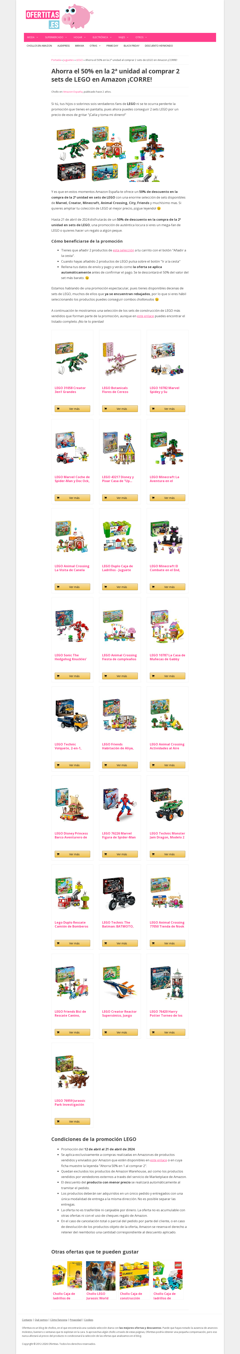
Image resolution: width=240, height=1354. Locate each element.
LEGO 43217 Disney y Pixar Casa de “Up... (118, 479)
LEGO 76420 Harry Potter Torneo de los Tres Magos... (166, 1013)
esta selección (123, 250)
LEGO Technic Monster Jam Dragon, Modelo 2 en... (167, 835)
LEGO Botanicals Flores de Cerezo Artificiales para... (116, 390)
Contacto (27, 1319)
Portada (56, 60)
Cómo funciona (58, 1319)
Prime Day (112, 45)
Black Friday (131, 45)
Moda (34, 37)
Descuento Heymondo (159, 45)
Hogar (81, 37)
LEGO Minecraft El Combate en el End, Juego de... (165, 568)
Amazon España (73, 91)
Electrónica (104, 37)
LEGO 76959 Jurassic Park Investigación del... (70, 1103)
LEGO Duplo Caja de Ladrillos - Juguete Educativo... (117, 568)
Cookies (88, 1319)
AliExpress (63, 45)
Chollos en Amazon (39, 45)
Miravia (79, 45)
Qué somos (41, 1319)
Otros (143, 37)
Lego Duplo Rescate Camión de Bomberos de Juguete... (71, 924)
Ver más (74, 409)
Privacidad (76, 1319)
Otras (97, 46)
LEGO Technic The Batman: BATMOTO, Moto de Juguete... (118, 924)
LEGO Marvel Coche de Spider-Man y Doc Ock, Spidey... (72, 479)
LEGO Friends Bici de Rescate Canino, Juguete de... (70, 1013)
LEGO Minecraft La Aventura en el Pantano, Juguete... (165, 479)
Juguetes (68, 60)
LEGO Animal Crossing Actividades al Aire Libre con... (167, 746)
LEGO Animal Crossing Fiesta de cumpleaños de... (119, 657)
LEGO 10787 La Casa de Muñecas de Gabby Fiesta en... (167, 657)
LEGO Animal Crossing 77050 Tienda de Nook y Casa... (167, 924)
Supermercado (58, 37)
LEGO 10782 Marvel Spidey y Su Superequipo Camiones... (164, 390)
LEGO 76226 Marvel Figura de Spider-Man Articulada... (119, 835)
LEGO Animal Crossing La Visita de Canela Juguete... (72, 568)
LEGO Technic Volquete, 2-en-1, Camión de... (68, 746)
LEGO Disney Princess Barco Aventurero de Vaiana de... (71, 835)
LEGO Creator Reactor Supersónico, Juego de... (119, 1013)
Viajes (125, 37)
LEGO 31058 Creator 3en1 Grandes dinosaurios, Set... (70, 390)
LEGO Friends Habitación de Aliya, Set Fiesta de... (118, 746)
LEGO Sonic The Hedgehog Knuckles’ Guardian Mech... (70, 657)
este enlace (145, 316)
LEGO (79, 60)
